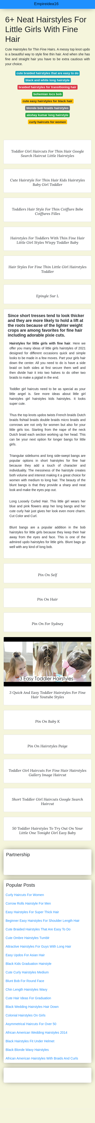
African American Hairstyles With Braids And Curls (42, 1058)
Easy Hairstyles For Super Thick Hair (32, 912)
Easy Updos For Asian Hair (25, 955)
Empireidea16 (46, 4)
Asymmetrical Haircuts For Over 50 (31, 1024)
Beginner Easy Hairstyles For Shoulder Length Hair (43, 920)
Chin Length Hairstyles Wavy (26, 989)
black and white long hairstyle (47, 80)
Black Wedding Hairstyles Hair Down (32, 1007)
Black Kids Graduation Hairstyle (28, 964)
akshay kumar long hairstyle (47, 115)
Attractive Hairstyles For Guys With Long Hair (38, 946)
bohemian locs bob (47, 94)
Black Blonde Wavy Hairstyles (27, 1050)
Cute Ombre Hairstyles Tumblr (27, 938)
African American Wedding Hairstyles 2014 (36, 1032)
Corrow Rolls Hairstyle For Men (28, 903)
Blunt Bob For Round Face (25, 981)
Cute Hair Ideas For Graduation (28, 998)
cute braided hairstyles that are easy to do (47, 73)
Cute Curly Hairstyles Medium (27, 972)
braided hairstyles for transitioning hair (47, 87)
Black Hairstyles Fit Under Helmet (30, 1041)
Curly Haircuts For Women (25, 895)
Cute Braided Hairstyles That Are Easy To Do (38, 929)
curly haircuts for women (47, 122)
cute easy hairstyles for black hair (47, 101)
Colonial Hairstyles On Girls (25, 1015)
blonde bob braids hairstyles (47, 108)
